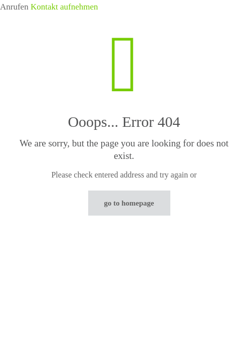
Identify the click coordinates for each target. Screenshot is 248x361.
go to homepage (129, 203)
